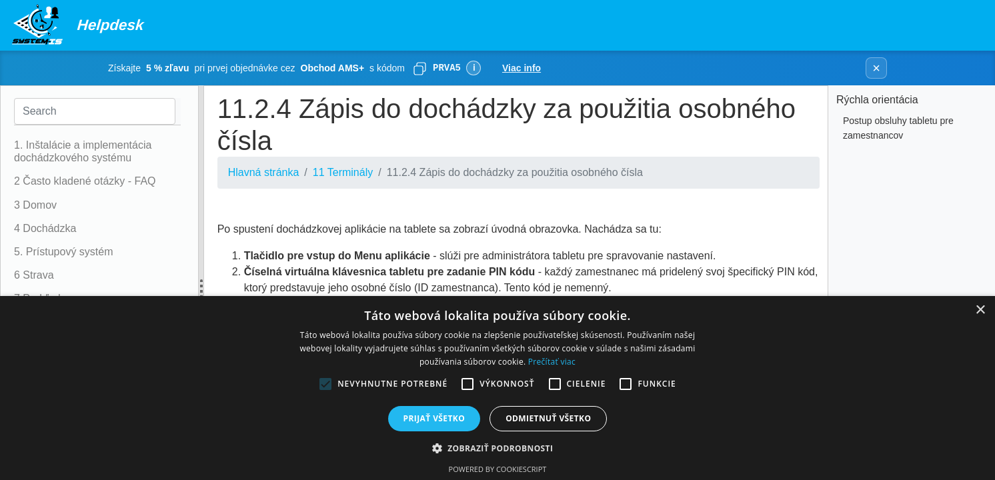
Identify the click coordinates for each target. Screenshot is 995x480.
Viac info (521, 68)
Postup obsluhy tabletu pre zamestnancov (898, 128)
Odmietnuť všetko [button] (548, 418)
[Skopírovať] (419, 68)
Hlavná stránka (263, 172)
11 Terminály (343, 172)
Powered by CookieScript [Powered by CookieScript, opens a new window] (498, 469)
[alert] (497, 388)
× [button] (980, 310)
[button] (498, 448)
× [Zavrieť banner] (876, 68)
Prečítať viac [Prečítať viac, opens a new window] (552, 361)
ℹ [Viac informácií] (474, 68)
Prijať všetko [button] (434, 418)
